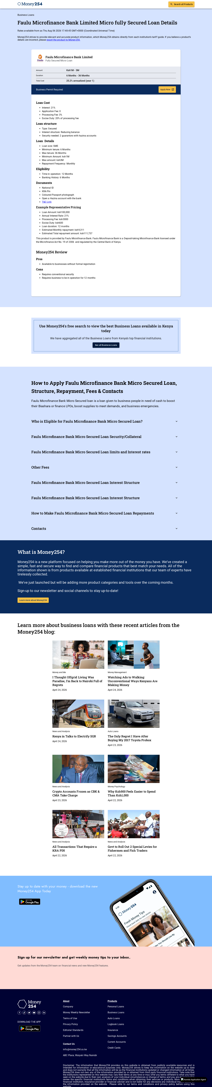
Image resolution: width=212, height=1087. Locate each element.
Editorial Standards (73, 1030)
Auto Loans (114, 1018)
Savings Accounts (117, 1036)
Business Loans (26, 15)
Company (68, 1006)
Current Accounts (117, 1041)
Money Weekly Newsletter (76, 1012)
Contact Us (69, 1044)
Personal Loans (116, 1006)
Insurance (113, 1030)
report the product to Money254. (63, 39)
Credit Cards (114, 1047)
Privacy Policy (70, 1024)
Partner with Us (71, 1036)
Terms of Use (70, 1018)
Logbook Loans (116, 1024)
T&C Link (47, 202)
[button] (106, 421)
